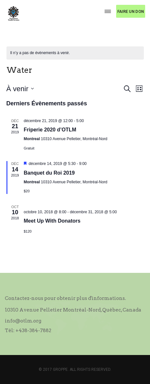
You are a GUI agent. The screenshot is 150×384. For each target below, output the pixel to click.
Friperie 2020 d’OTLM (50, 129)
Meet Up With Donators (52, 221)
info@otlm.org (23, 321)
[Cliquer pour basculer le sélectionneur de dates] (20, 88)
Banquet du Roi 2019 (49, 173)
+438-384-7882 (33, 330)
